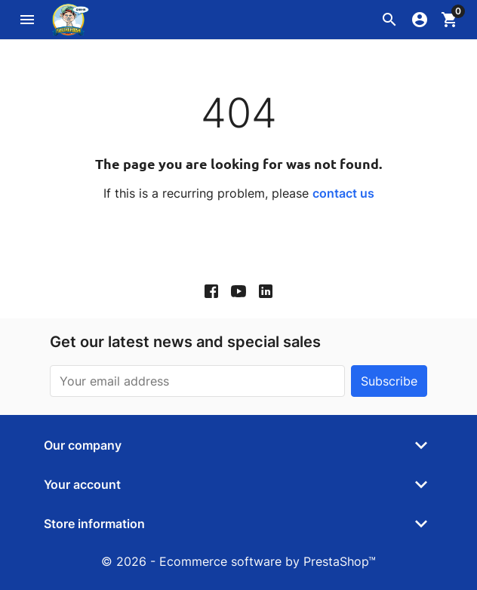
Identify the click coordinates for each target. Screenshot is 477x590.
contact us (343, 193)
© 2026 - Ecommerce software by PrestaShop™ (238, 561)
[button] (389, 20)
